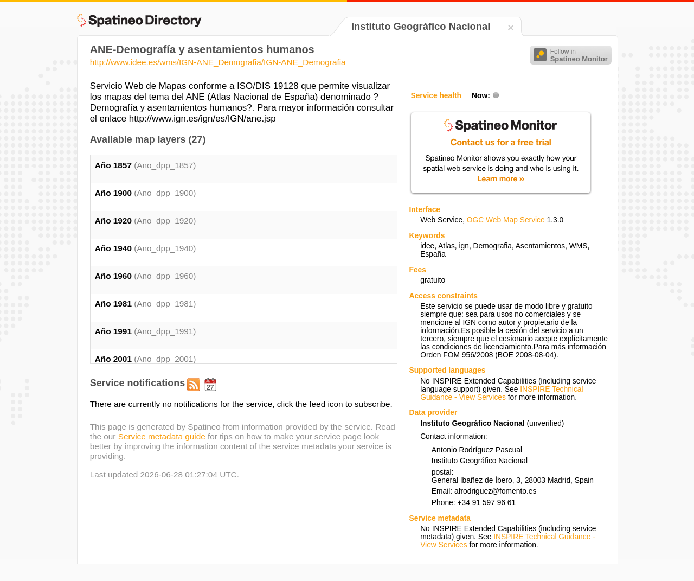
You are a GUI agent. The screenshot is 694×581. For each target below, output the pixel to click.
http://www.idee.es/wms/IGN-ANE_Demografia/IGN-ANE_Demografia (218, 62)
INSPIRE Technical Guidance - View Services (501, 393)
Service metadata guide (161, 436)
